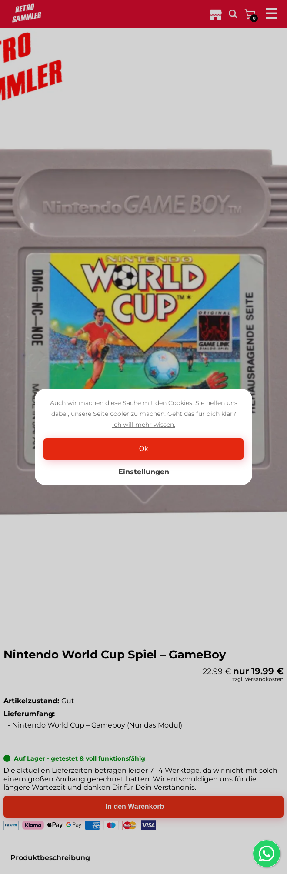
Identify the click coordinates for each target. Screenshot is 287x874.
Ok (143, 448)
